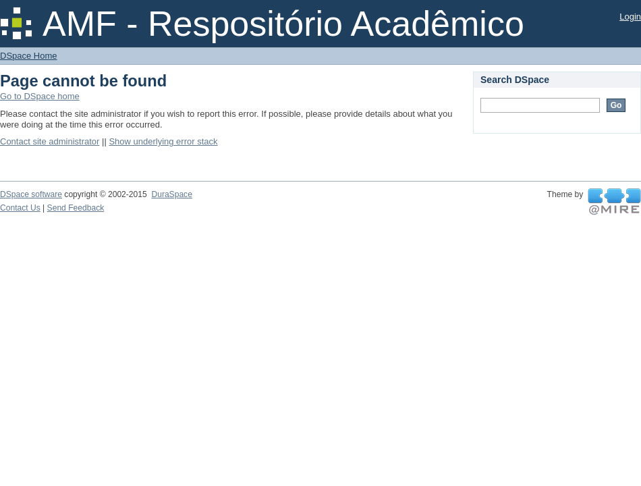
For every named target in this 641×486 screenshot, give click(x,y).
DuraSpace (171, 194)
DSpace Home (28, 56)
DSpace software (31, 194)
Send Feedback (76, 208)
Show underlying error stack (163, 141)
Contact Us (20, 208)
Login (630, 16)
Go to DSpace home (40, 96)
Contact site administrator (49, 141)
